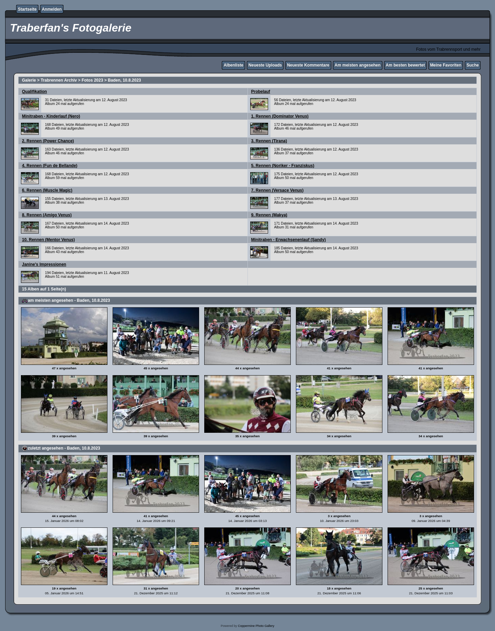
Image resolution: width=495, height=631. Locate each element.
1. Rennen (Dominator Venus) (280, 116)
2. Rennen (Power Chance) (48, 141)
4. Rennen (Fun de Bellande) (49, 165)
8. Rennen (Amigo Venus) (47, 215)
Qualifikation (34, 91)
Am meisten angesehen (358, 65)
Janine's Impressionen (44, 264)
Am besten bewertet (405, 65)
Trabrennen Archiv (59, 80)
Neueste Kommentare (308, 65)
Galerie (29, 80)
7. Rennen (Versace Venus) (277, 190)
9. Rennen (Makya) (269, 215)
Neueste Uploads (265, 65)
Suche (473, 65)
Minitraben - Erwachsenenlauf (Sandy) (288, 239)
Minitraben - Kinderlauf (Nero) (51, 116)
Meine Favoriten (445, 65)
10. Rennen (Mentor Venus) (48, 239)
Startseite (27, 9)
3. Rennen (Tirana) (269, 141)
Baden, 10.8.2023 (124, 80)
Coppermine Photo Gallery (256, 626)
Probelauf (260, 91)
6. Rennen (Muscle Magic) (47, 190)
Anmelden (52, 9)
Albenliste (233, 65)
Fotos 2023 (92, 80)
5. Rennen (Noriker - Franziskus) (282, 165)
